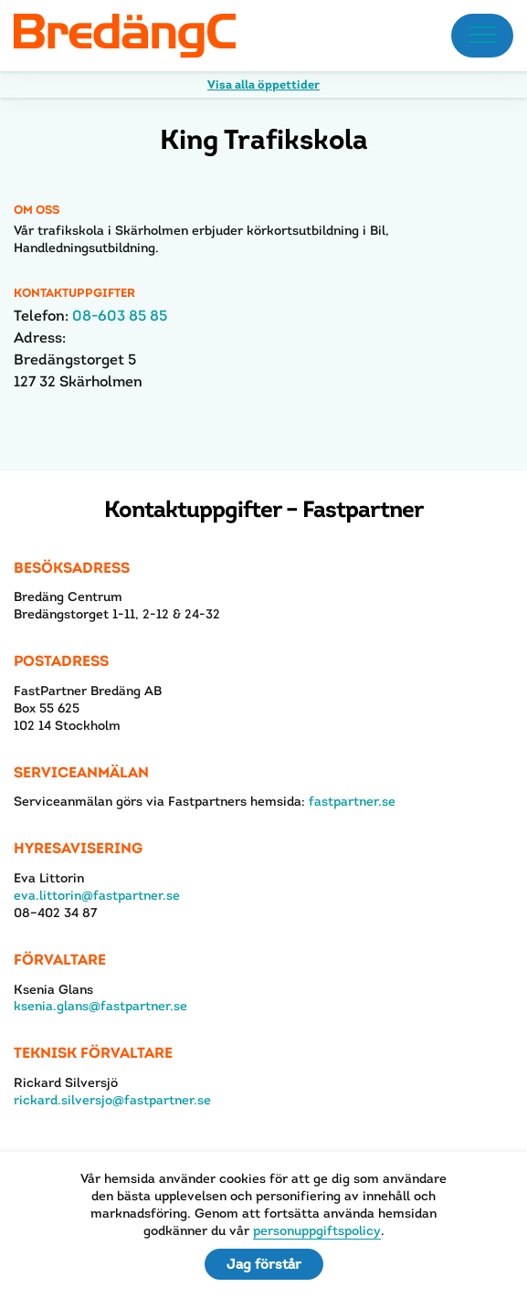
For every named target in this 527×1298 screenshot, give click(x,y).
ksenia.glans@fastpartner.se (100, 1005)
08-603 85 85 (119, 315)
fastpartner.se (352, 801)
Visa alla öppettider (263, 84)
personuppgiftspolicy (317, 1230)
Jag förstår (264, 1263)
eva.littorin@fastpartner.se (97, 895)
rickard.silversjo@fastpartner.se (112, 1100)
